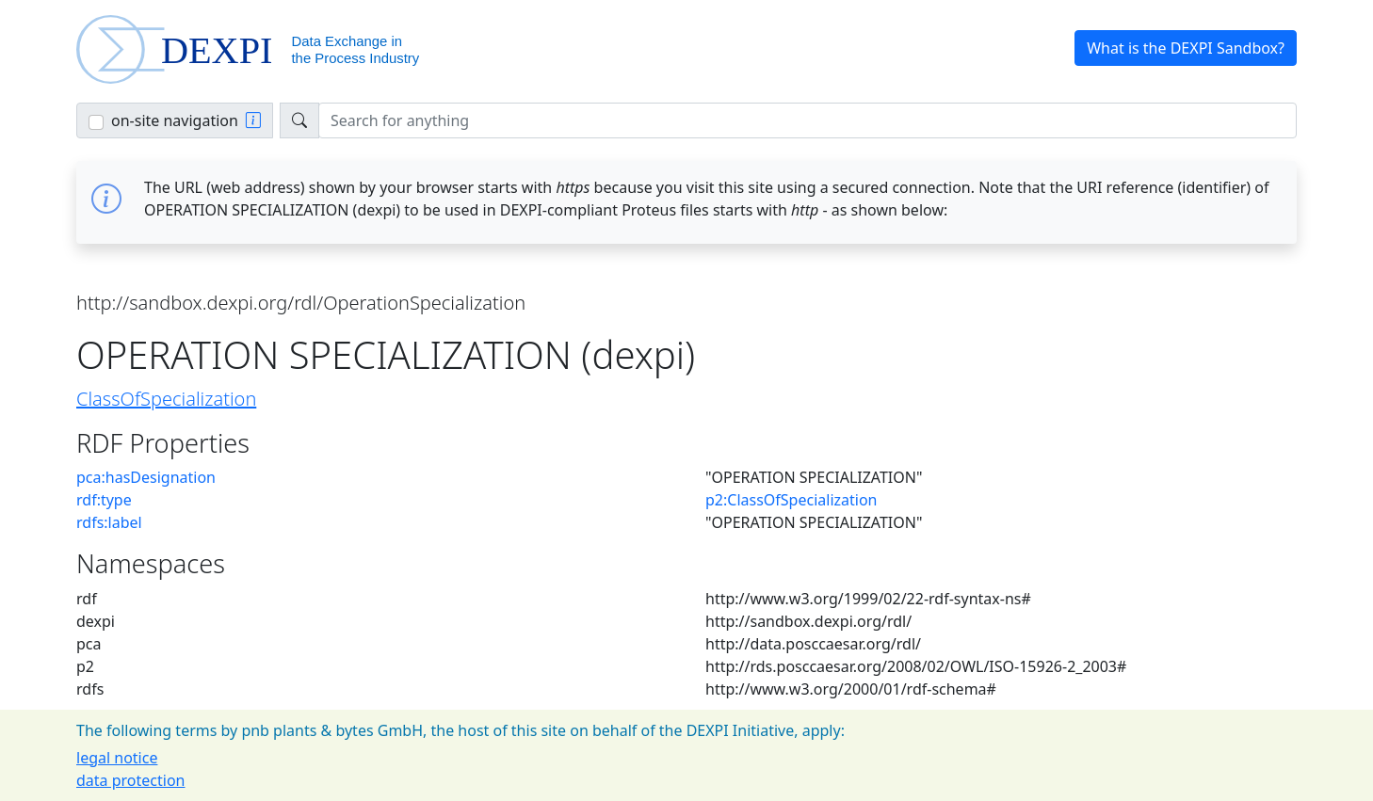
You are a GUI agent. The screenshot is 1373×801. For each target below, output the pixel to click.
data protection (131, 780)
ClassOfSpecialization (166, 398)
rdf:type (104, 499)
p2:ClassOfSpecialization (791, 499)
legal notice (116, 757)
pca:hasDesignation (146, 477)
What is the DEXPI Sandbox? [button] (1185, 48)
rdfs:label (109, 522)
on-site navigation (174, 120)
